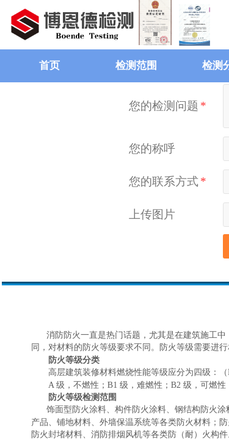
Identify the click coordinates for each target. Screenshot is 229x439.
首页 (49, 65)
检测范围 (136, 65)
